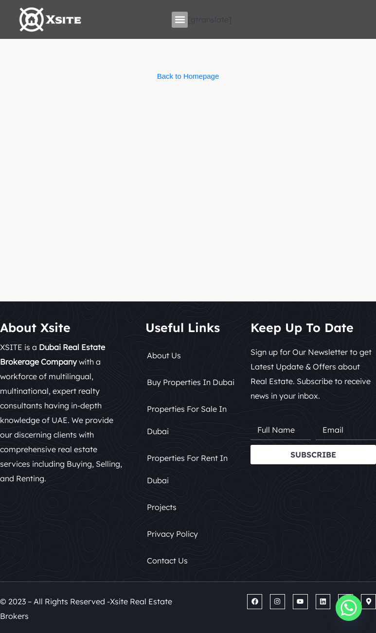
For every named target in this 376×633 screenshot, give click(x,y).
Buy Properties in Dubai (190, 382)
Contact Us (167, 560)
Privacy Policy (172, 534)
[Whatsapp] (349, 608)
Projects (162, 507)
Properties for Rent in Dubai (187, 469)
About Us (164, 355)
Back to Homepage (188, 76)
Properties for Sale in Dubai (187, 420)
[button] (180, 20)
